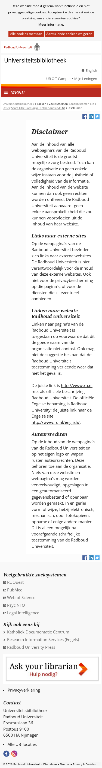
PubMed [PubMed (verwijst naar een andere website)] (15, 590)
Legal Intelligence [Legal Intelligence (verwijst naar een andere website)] (23, 612)
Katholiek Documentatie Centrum (38, 632)
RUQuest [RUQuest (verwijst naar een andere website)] (15, 582)
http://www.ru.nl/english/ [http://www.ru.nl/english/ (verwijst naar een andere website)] (56, 422)
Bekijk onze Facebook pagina (6, 754)
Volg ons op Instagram (14, 754)
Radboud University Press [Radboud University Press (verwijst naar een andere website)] (31, 647)
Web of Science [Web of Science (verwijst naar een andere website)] (21, 597)
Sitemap (65, 764)
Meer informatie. (51, 24)
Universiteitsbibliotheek (35, 60)
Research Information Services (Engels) (43, 639)
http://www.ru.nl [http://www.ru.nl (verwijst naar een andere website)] (76, 385)
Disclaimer (50, 764)
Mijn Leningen (85, 78)
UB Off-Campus (58, 78)
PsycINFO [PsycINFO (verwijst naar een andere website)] (16, 605)
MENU (17, 92)
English (91, 70)
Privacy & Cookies (84, 764)
